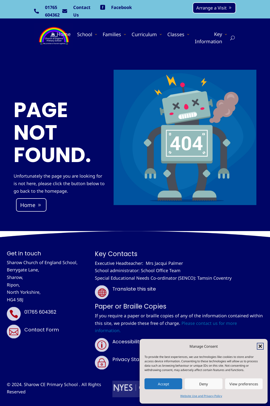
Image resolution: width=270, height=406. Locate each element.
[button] (260, 346)
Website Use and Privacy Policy (201, 396)
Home (27, 204)
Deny (203, 383)
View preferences (243, 383)
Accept (163, 383)
